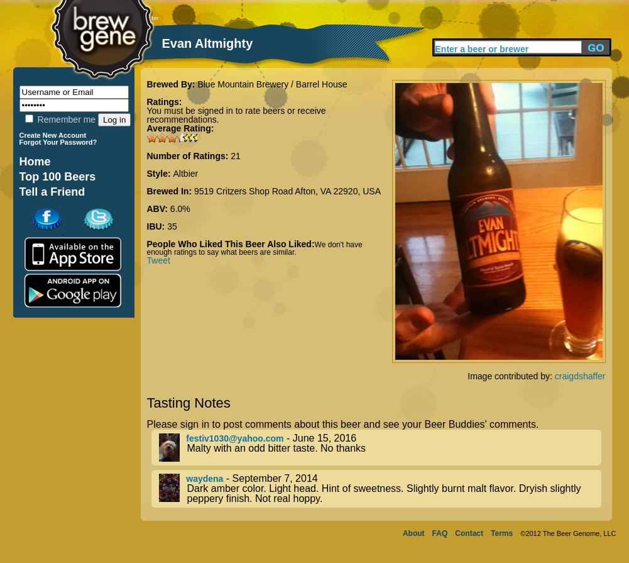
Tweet (158, 260)
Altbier (186, 174)
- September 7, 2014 (380, 489)
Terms (502, 533)
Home (35, 161)
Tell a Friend (52, 192)
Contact (469, 533)
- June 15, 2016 (380, 447)
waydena (204, 479)
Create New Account (53, 135)
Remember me (60, 119)
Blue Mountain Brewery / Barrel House (272, 84)
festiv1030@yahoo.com (234, 438)
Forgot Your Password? (58, 142)
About (414, 533)
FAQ (440, 533)
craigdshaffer (580, 376)
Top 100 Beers (57, 176)
